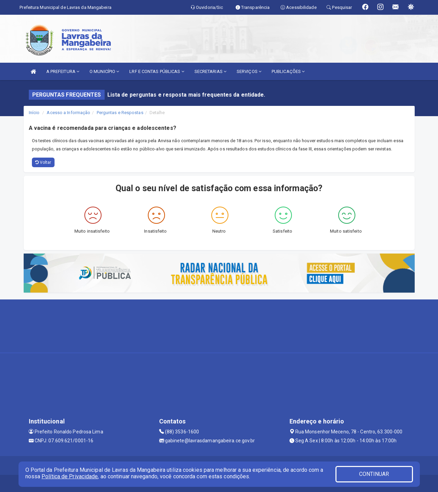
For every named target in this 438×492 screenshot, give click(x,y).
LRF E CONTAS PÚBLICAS (156, 71)
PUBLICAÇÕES (288, 71)
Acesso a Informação (68, 112)
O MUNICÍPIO (104, 71)
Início (34, 112)
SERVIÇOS (249, 71)
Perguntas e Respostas (120, 112)
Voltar (43, 162)
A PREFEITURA (62, 71)
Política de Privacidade (70, 476)
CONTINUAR (374, 474)
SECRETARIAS (210, 71)
